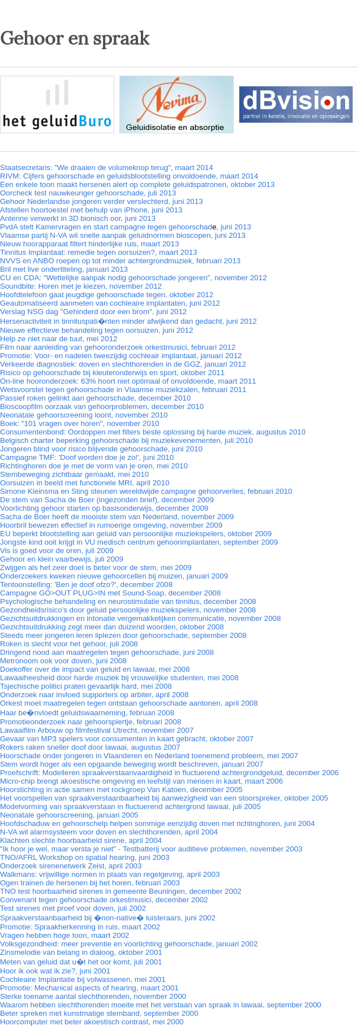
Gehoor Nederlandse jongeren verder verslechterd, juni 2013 (101, 201)
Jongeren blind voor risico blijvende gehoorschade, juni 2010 (101, 449)
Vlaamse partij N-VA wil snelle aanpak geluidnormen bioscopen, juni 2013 (123, 235)
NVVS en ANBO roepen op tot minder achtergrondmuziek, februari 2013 (120, 260)
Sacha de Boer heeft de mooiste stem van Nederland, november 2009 (117, 516)
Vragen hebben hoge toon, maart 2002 (65, 935)
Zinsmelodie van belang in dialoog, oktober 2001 (81, 952)
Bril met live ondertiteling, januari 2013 (64, 269)
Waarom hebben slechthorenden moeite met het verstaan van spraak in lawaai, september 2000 (160, 1005)
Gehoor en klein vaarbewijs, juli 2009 (61, 559)
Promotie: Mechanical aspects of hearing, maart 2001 (89, 988)
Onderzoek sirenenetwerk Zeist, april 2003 (70, 866)
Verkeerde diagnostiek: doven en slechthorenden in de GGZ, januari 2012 (123, 364)
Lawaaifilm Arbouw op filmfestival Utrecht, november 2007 (97, 730)
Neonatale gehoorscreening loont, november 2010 (83, 415)
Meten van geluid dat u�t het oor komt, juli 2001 (81, 962)
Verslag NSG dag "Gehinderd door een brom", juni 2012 (93, 311)
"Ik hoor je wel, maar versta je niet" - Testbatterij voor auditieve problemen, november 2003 (151, 849)
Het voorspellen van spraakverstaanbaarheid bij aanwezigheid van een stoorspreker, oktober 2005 (164, 798)
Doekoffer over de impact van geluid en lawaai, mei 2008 (95, 669)
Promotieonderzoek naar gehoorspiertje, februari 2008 (90, 722)
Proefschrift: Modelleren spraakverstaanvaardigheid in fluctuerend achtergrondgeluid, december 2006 (169, 772)
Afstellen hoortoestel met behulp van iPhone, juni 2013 (91, 210)
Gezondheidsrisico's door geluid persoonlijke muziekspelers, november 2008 (128, 610)
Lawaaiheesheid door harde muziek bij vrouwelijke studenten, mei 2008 (119, 677)
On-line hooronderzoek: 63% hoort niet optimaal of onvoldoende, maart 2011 (128, 381)
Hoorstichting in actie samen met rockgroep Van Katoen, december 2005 (121, 789)
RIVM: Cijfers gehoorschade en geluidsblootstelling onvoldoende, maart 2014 (129, 176)
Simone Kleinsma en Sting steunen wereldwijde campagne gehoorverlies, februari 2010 (146, 491)
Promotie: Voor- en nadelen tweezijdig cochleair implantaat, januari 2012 (121, 355)
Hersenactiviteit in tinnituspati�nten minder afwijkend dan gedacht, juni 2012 (128, 321)
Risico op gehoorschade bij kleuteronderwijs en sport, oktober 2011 (112, 372)
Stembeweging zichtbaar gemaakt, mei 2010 (74, 474)
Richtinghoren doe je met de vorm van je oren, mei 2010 (94, 466)
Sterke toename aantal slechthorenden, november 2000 (93, 996)
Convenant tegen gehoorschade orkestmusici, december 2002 (104, 899)
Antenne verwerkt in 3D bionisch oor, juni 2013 (78, 218)
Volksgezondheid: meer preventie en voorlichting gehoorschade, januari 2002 (129, 944)
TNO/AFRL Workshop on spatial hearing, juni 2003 (84, 857)
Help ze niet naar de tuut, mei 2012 (58, 338)
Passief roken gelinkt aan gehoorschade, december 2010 (95, 398)
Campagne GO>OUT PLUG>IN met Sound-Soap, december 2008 (110, 593)
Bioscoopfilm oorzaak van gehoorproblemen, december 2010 (102, 406)
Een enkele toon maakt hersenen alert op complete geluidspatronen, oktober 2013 (137, 184)
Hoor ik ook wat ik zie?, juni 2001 (55, 971)
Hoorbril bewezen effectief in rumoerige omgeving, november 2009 (111, 525)
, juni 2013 (233, 227)
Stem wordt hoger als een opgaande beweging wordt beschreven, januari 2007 (131, 764)
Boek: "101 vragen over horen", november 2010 (79, 423)
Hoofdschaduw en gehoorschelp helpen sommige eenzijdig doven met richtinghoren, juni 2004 (157, 823)
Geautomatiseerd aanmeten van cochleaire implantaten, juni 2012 (110, 303)
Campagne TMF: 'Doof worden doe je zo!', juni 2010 (87, 457)
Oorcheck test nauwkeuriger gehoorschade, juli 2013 (88, 193)
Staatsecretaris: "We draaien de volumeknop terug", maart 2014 (106, 167)
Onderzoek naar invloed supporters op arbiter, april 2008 (94, 694)
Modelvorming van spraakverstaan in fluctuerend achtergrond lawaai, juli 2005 (130, 806)
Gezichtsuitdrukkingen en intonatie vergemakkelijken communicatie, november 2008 (140, 618)
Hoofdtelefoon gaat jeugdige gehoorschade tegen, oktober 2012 (106, 294)
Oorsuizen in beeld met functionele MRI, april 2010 (84, 483)
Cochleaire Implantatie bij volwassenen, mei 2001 (83, 979)
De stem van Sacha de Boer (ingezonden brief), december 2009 (107, 499)
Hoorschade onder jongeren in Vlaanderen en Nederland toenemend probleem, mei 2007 (149, 755)
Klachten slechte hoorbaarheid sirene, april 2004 (81, 840)
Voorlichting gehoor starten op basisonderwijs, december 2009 (104, 508)
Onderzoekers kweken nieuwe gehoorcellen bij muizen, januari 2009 (114, 576)
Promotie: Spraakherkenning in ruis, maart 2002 (80, 927)
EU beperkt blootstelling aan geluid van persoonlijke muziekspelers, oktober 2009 (136, 533)
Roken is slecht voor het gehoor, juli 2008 (69, 644)
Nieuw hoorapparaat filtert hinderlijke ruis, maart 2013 (89, 244)
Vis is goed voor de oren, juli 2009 (57, 550)
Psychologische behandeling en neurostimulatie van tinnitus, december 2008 (128, 601)
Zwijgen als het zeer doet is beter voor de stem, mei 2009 (96, 567)
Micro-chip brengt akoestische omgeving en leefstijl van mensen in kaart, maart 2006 (141, 781)
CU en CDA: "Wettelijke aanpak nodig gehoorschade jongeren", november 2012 (133, 277)
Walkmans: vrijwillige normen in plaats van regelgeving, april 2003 (110, 874)
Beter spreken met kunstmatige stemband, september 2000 (99, 1013)
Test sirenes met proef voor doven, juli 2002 (73, 908)
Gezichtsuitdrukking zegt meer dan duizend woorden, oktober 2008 (112, 627)
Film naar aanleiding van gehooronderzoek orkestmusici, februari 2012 (117, 347)
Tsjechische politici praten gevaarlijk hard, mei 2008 (86, 686)
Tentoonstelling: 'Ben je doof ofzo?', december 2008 (86, 584)
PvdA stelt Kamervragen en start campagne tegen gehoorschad (106, 227)
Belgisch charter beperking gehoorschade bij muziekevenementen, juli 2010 (126, 440)
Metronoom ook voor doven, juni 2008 (63, 661)
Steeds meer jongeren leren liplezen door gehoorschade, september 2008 (123, 635)
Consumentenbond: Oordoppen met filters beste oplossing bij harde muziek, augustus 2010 (153, 432)
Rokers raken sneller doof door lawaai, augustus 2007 (90, 747)
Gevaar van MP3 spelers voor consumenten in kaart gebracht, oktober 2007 (126, 738)
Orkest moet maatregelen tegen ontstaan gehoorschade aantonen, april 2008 (129, 703)
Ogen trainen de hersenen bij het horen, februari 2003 (90, 883)
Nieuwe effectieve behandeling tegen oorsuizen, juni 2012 (96, 330)
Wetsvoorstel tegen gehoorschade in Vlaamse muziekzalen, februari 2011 (123, 389)
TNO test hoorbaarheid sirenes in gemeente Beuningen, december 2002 (121, 891)
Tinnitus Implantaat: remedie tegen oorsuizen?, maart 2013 (98, 252)
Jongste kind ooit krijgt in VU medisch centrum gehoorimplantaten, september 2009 (139, 542)
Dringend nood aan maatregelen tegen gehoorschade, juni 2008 (107, 652)
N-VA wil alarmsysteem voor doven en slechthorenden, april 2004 (109, 832)
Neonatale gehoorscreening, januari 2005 (69, 815)
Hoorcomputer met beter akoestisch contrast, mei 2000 (91, 1022)
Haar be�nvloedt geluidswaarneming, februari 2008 (87, 712)
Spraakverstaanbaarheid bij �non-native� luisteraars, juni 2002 (108, 918)
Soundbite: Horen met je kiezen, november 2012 (81, 286)
